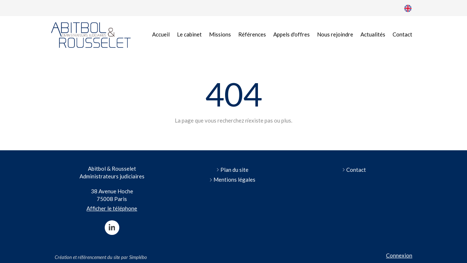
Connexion (399, 255)
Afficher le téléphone (111, 208)
